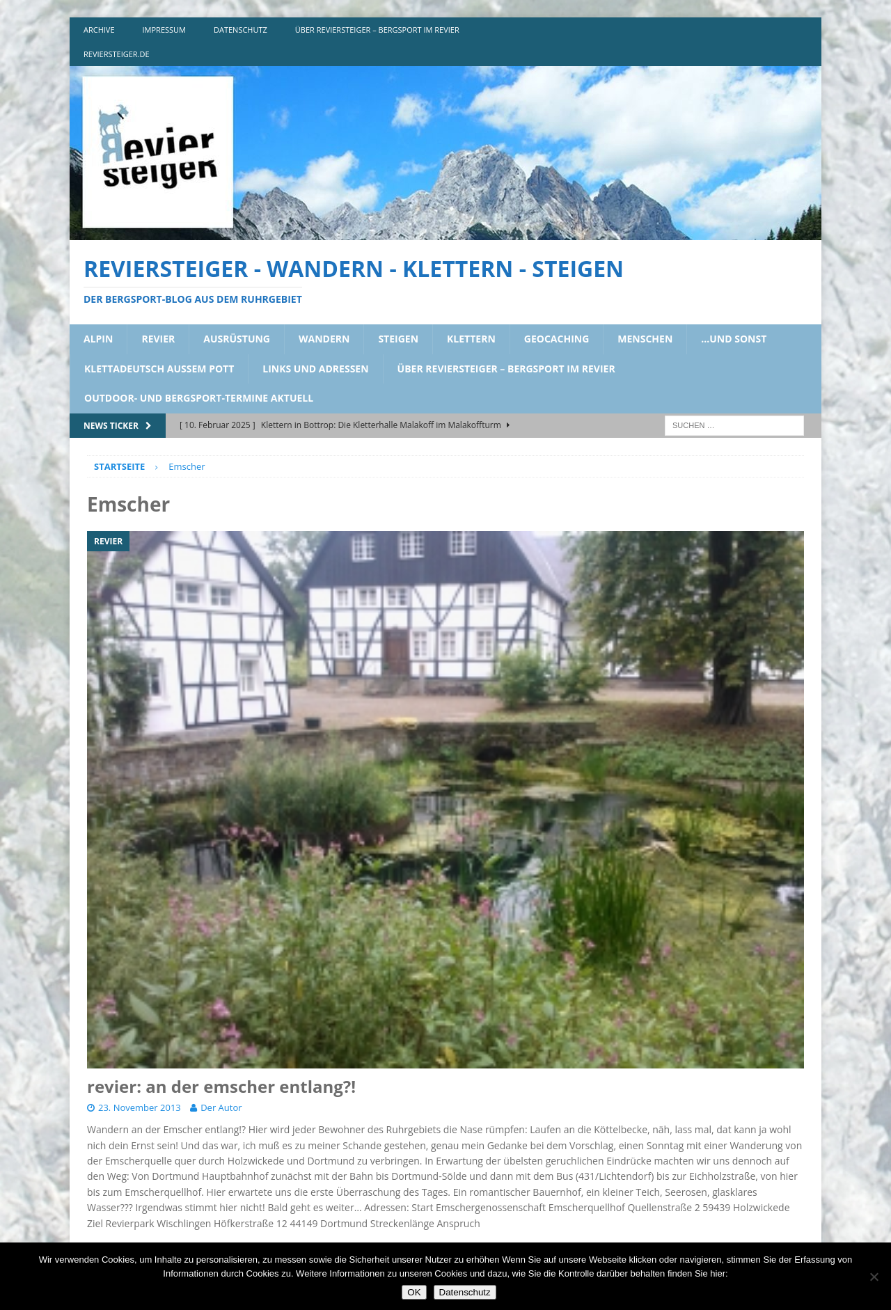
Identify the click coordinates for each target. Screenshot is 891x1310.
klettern (471, 338)
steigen (398, 338)
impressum (164, 29)
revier (158, 338)
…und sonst (733, 338)
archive (99, 29)
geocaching (557, 338)
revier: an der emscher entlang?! (221, 1086)
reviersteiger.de (117, 54)
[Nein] (874, 1277)
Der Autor (221, 1107)
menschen (644, 338)
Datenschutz (465, 1292)
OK (413, 1292)
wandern (324, 338)
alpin (98, 338)
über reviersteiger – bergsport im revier (377, 29)
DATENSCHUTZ (240, 29)
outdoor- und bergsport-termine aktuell (198, 397)
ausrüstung (236, 338)
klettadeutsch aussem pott (159, 368)
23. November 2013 (139, 1107)
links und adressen (315, 368)
